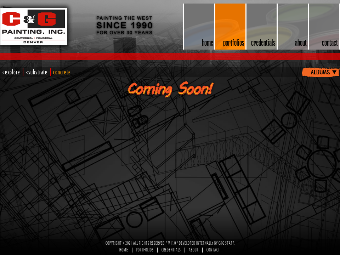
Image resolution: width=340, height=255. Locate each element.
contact (330, 42)
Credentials (171, 250)
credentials (263, 42)
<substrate (36, 72)
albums (320, 71)
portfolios (233, 42)
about (301, 42)
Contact (213, 250)
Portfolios (145, 250)
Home (123, 250)
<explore (11, 72)
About (194, 250)
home (207, 42)
